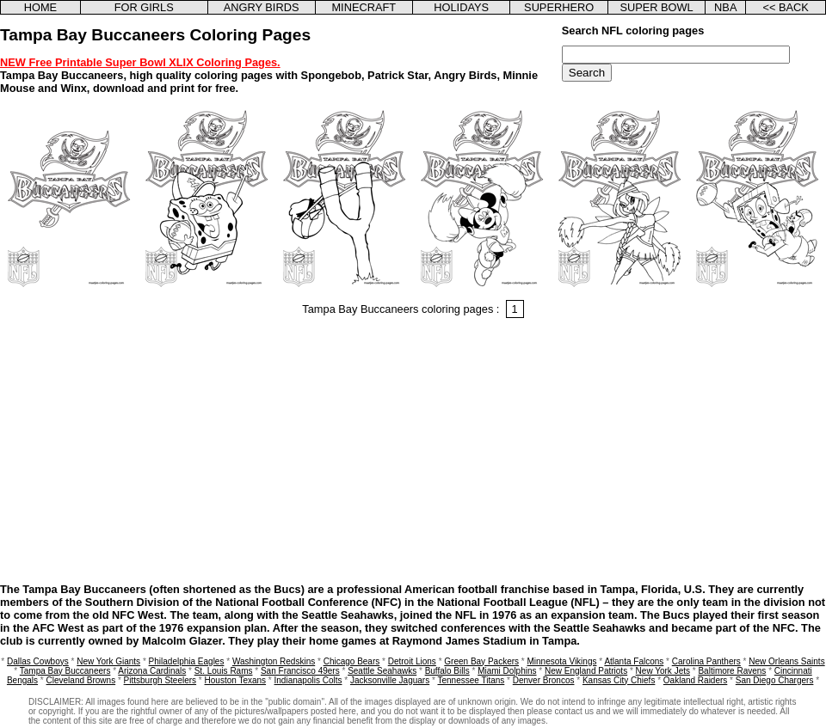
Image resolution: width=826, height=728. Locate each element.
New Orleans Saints (786, 661)
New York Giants (108, 661)
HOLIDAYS (461, 7)
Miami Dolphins (507, 671)
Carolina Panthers (706, 661)
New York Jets (663, 671)
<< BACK (785, 7)
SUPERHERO (559, 7)
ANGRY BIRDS (261, 7)
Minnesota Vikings (561, 661)
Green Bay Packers (481, 661)
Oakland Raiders (695, 680)
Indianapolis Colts (308, 680)
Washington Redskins (273, 661)
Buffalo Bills (447, 671)
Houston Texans (236, 680)
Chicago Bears (352, 661)
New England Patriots (586, 671)
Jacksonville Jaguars (389, 680)
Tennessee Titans (470, 680)
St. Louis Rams (223, 671)
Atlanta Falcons (633, 661)
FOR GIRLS (144, 7)
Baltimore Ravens (732, 671)
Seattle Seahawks (382, 671)
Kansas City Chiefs (619, 680)
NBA (725, 7)
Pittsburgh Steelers (160, 680)
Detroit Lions (412, 661)
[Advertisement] (413, 453)
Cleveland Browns (81, 680)
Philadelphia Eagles (187, 661)
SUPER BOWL (656, 7)
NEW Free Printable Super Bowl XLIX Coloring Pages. (140, 62)
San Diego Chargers (775, 680)
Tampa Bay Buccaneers (65, 671)
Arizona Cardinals (152, 671)
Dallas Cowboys (38, 661)
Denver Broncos (544, 680)
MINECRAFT (363, 7)
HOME (40, 7)
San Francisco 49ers (300, 671)
